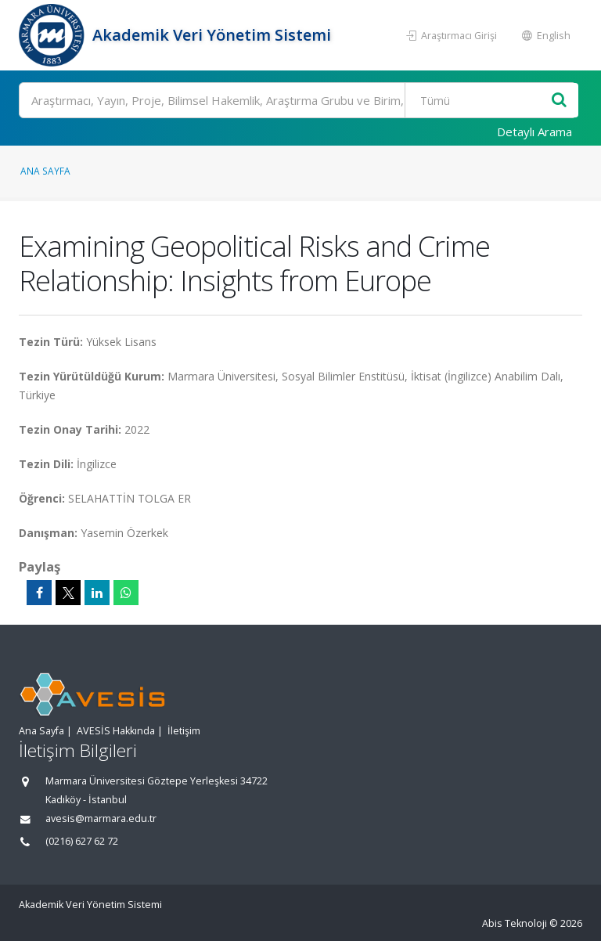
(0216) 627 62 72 (81, 841)
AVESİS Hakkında (116, 730)
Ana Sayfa (45, 170)
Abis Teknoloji (514, 923)
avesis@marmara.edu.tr (101, 818)
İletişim (183, 730)
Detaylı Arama (534, 131)
